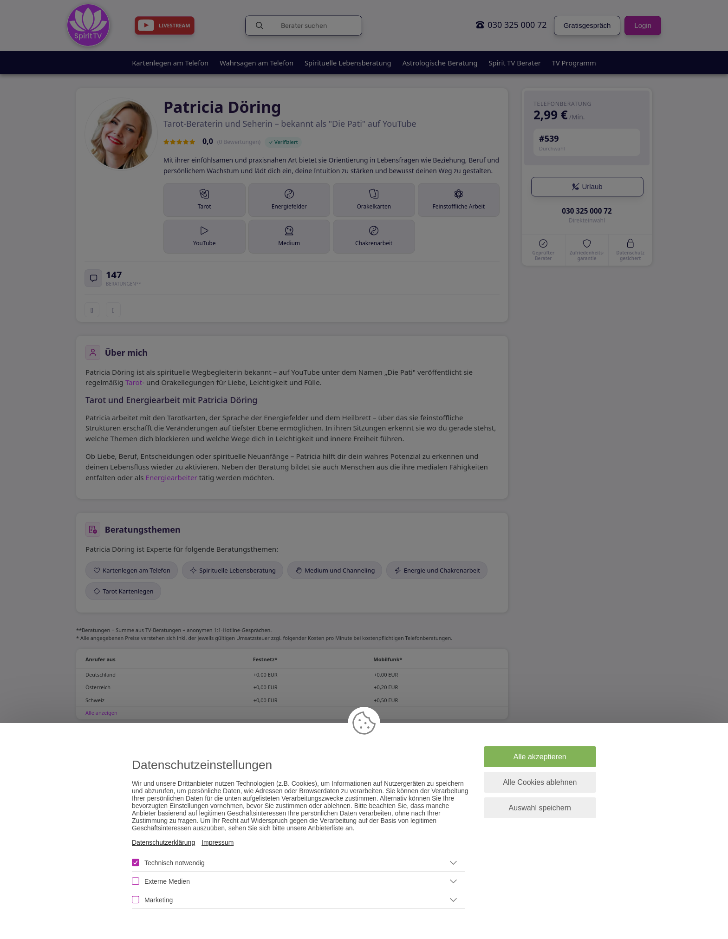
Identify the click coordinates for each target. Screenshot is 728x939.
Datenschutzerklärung (163, 842)
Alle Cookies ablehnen (540, 782)
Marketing (158, 900)
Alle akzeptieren (540, 757)
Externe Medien (167, 881)
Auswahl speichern (540, 808)
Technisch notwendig (174, 863)
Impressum (218, 842)
